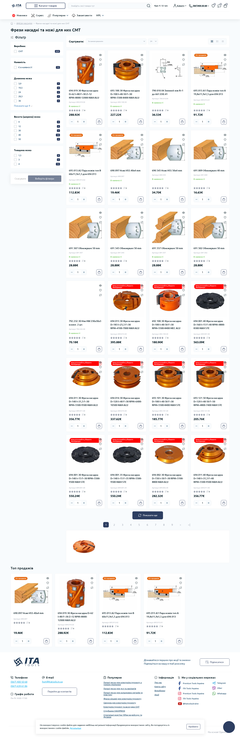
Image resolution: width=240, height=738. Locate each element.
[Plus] (84, 121)
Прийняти (193, 726)
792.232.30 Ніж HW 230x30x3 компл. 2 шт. (85, 323)
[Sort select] (116, 41)
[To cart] (99, 122)
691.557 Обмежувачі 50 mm (167, 248)
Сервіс (40, 15)
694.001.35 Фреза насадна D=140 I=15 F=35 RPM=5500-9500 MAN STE (126, 478)
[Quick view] (100, 54)
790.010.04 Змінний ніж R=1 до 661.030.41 (167, 92)
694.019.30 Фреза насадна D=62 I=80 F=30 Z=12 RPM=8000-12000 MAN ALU (84, 94)
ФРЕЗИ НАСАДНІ (24, 23)
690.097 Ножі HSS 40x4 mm (125, 170)
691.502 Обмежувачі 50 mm (209, 248)
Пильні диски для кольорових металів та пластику (123, 694)
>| (189, 524)
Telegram (219, 683)
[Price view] (222, 41)
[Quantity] (77, 122)
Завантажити (84, 15)
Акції (157, 695)
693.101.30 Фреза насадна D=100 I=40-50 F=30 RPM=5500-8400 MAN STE (166, 401)
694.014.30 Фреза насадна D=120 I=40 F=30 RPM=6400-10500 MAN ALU (126, 401)
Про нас (158, 682)
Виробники (160, 690)
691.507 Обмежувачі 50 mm (84, 248)
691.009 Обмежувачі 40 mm (209, 170)
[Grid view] (212, 41)
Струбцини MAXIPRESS (114, 711)
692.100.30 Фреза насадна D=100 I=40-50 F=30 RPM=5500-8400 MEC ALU (166, 325)
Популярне (59, 15)
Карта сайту (160, 686)
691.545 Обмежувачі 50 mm (125, 248)
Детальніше (75, 728)
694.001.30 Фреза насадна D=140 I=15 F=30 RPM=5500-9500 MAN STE (84, 478)
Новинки (22, 15)
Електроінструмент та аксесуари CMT (122, 707)
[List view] (217, 41)
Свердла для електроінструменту (120, 703)
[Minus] (71, 121)
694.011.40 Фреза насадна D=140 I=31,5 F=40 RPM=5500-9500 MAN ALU (208, 478)
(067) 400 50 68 (19, 682)
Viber (217, 688)
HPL (98, 15)
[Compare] (100, 64)
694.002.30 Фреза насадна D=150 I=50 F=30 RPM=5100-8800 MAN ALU (167, 478)
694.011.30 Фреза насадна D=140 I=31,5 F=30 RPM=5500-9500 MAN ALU (83, 401)
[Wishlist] (100, 59)
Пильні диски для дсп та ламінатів (120, 688)
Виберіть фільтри (44, 178)
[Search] (148, 5)
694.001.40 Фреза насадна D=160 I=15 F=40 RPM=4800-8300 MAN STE (209, 325)
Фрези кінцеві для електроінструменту (122, 699)
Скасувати (20, 178)
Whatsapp (219, 693)
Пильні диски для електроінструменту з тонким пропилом (123, 683)
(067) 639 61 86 (19, 686)
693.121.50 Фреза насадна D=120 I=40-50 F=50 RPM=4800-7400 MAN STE (208, 401)
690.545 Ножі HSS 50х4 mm (167, 170)
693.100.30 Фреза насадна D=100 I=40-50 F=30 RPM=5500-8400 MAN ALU (125, 94)
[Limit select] (153, 41)
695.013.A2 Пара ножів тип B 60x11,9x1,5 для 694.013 (85, 172)
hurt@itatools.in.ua (52, 681)
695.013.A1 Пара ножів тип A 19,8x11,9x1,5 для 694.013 (210, 92)
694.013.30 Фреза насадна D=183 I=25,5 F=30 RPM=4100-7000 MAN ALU (125, 325)
